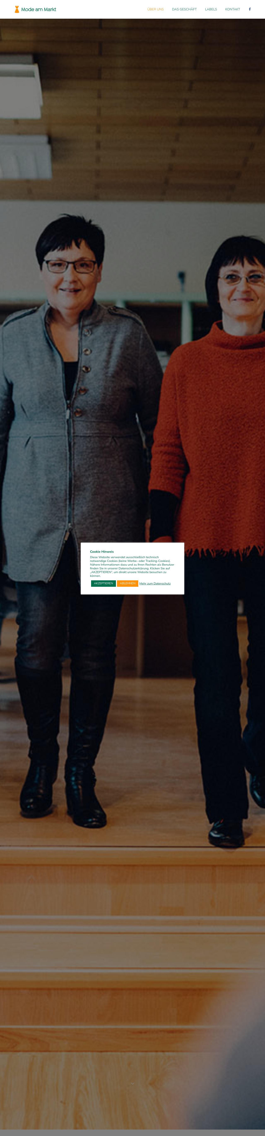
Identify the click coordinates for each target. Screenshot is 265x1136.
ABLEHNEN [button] (127, 583)
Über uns (155, 9)
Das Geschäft (184, 9)
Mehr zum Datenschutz (155, 583)
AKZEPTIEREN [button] (103, 583)
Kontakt (232, 9)
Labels (211, 9)
